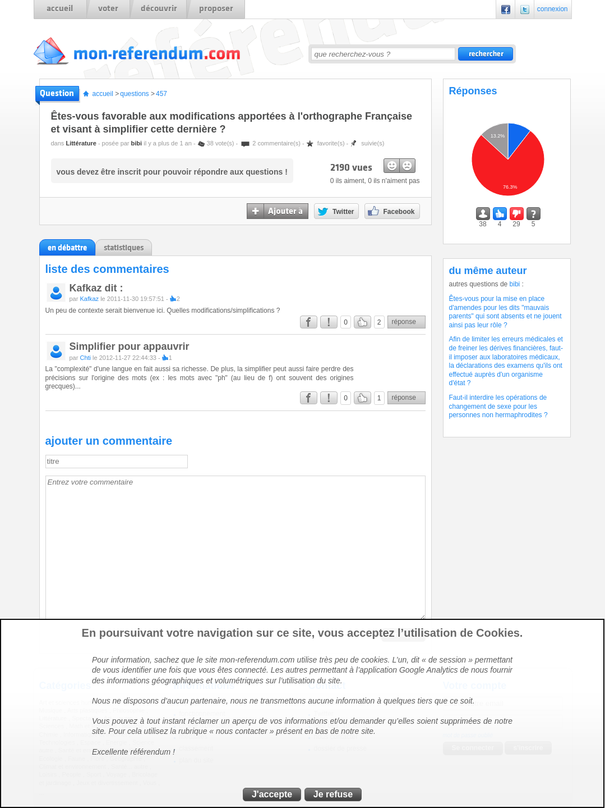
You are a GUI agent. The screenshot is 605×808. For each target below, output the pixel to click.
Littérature (81, 143)
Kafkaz (89, 298)
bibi (136, 143)
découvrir (159, 8)
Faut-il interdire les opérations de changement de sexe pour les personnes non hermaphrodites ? (498, 406)
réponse (404, 322)
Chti (85, 357)
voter (108, 8)
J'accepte (272, 794)
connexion (552, 9)
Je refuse (333, 794)
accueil (60, 8)
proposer (216, 8)
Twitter (524, 9)
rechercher (485, 54)
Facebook (505, 9)
